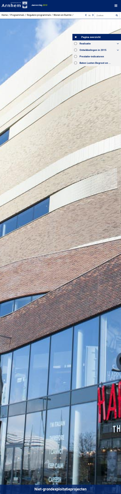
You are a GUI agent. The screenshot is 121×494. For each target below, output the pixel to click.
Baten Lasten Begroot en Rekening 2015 (100, 63)
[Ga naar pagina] (89, 15)
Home (5, 15)
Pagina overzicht (91, 37)
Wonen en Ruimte (62, 15)
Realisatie (85, 43)
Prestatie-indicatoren (92, 56)
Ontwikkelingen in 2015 (93, 50)
